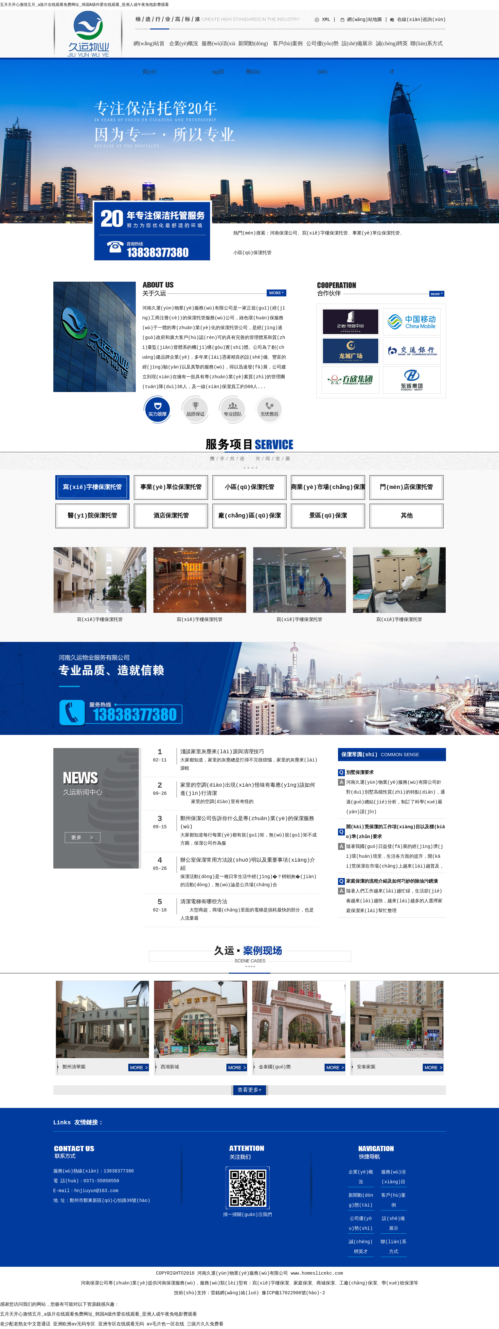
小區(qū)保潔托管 (249, 487)
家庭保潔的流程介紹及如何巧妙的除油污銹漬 (392, 881)
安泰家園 (366, 1067)
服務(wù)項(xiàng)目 (218, 49)
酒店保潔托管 (171, 516)
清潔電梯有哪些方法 (203, 902)
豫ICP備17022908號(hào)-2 (293, 1293)
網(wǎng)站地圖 (364, 19)
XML (326, 19)
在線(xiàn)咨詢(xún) (421, 19)
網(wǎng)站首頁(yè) (149, 49)
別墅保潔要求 (360, 772)
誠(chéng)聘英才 (392, 49)
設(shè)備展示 (357, 43)
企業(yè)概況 (184, 43)
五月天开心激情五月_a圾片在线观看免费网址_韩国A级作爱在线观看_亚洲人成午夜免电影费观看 (84, 5)
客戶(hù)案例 (288, 43)
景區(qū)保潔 (328, 516)
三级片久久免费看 (205, 1324)
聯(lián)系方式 (426, 43)
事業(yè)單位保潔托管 (171, 487)
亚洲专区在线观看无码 (121, 1324)
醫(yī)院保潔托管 (92, 516)
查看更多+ (250, 1090)
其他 (407, 516)
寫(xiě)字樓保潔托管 (92, 487)
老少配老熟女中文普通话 (25, 1324)
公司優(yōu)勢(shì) (322, 49)
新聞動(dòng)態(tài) (253, 49)
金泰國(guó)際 (275, 1067)
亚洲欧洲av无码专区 (74, 1324)
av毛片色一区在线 (165, 1324)
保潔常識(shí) (380, 755)
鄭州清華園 (73, 1067)
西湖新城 (170, 1067)
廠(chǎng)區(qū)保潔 (249, 516)
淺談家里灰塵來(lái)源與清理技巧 (222, 752)
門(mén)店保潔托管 (406, 487)
